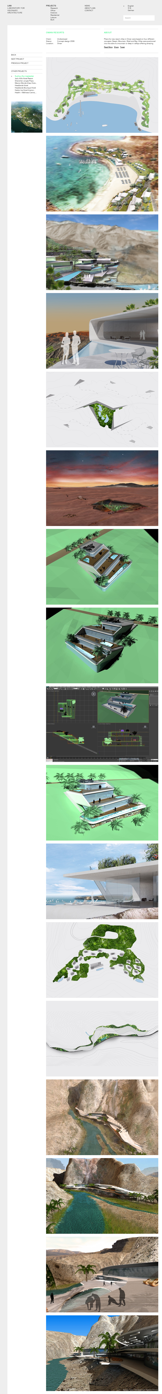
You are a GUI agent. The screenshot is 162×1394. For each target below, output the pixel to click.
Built (52, 20)
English (131, 6)
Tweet (122, 47)
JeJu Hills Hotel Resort (24, 78)
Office (53, 10)
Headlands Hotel (21, 85)
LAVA (9, 6)
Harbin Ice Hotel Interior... (25, 90)
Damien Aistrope (152, 1390)
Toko (131, 1390)
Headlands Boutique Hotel (25, 88)
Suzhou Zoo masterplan (24, 76)
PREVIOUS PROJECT (19, 63)
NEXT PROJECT (17, 59)
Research (54, 8)
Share (116, 47)
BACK (13, 55)
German (131, 10)
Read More (108, 47)
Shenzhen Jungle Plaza (24, 81)
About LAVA (90, 8)
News (87, 6)
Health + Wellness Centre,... (26, 93)
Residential (55, 15)
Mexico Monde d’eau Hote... (26, 83)
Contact (89, 10)
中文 (129, 8)
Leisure (53, 17)
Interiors (54, 13)
